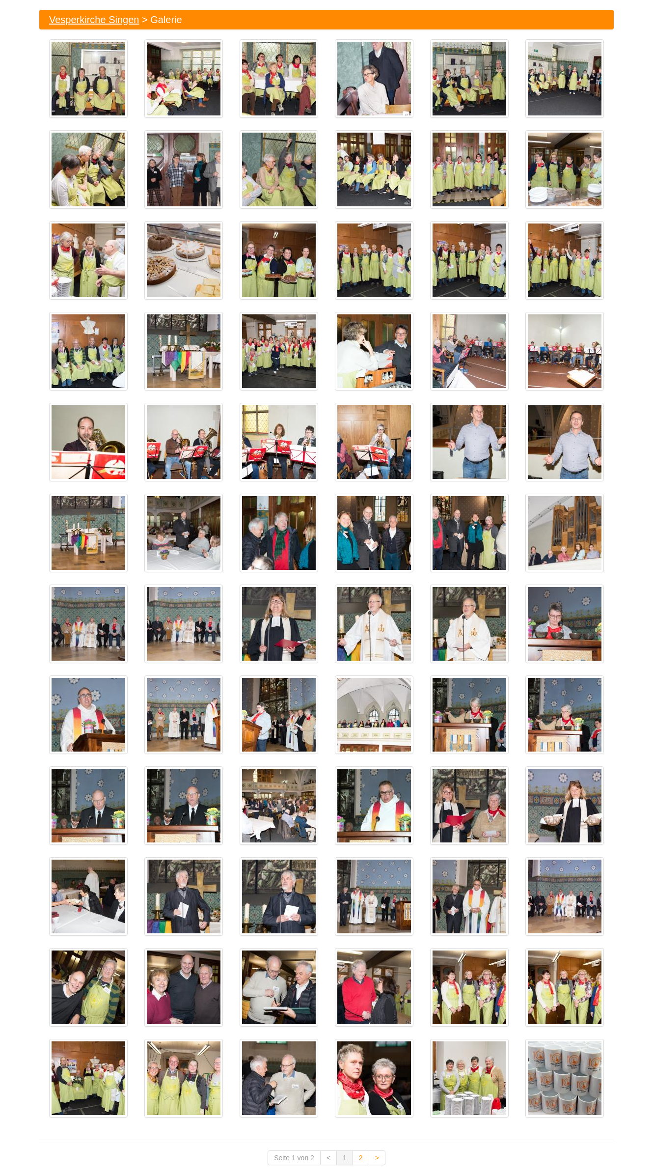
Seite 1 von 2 (294, 1158)
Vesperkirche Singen (94, 19)
